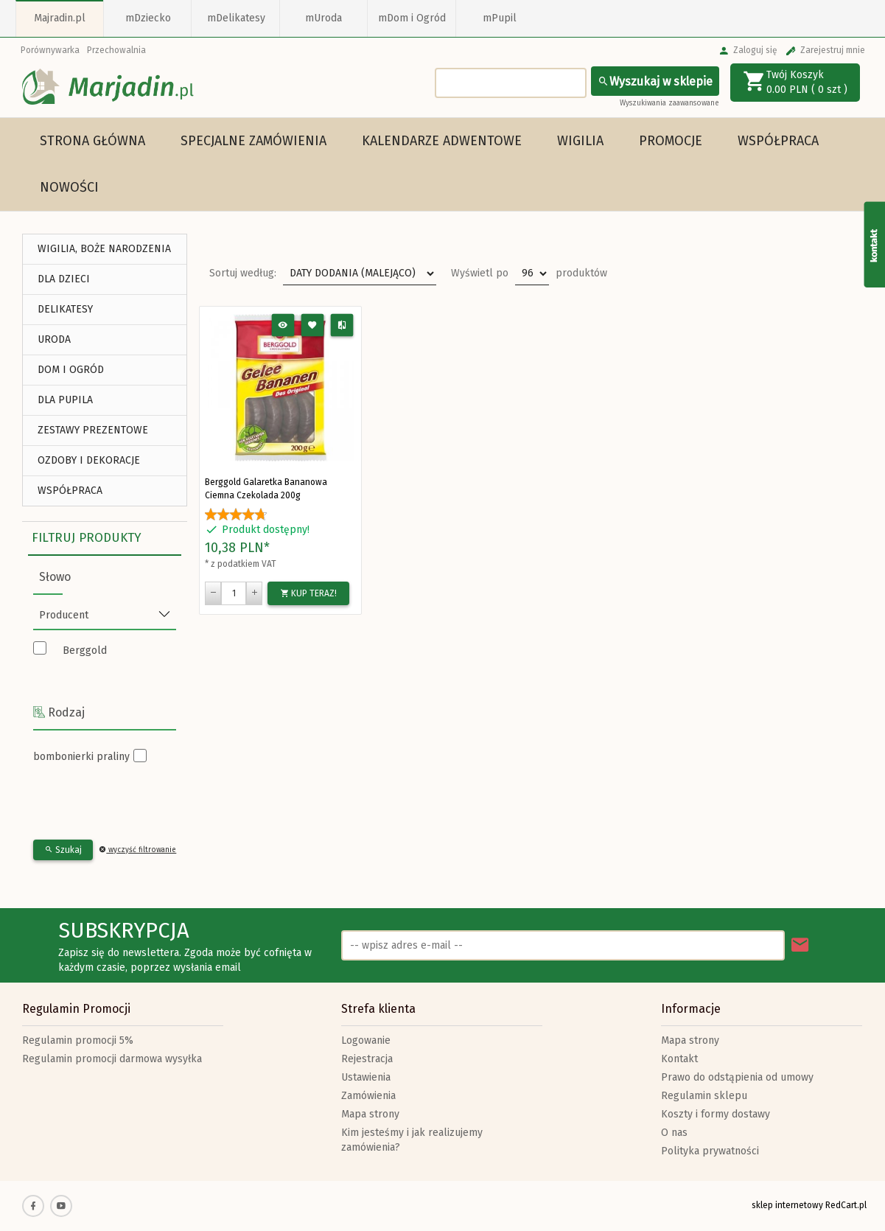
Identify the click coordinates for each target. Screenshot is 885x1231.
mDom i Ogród (412, 18)
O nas (674, 1132)
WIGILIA (580, 141)
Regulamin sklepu (704, 1095)
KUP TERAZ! (308, 593)
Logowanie (366, 1040)
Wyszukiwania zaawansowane (669, 103)
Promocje (670, 141)
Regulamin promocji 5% (77, 1040)
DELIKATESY (65, 309)
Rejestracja (367, 1059)
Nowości (69, 187)
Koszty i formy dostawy (715, 1114)
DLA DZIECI (64, 279)
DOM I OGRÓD (71, 369)
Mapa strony (370, 1114)
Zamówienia (368, 1095)
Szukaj (63, 850)
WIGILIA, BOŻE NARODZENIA (104, 249)
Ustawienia (366, 1077)
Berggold (85, 650)
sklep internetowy (787, 1205)
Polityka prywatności (710, 1151)
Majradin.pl (59, 18)
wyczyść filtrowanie (137, 849)
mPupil (500, 18)
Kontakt (679, 1059)
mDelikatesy (236, 18)
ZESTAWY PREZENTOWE (93, 430)
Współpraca (778, 141)
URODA (54, 339)
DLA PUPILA (65, 400)
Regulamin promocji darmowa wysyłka (112, 1059)
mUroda (323, 18)
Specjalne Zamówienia (253, 141)
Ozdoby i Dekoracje (89, 460)
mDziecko (148, 18)
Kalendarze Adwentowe (442, 141)
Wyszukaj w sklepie (655, 81)
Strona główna (92, 141)
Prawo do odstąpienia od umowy (737, 1077)
